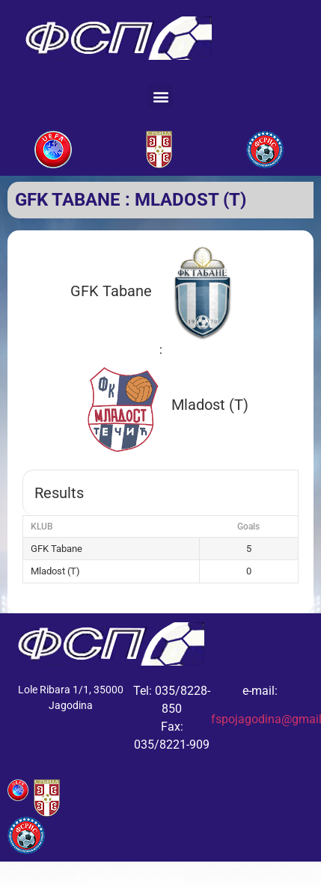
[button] (160, 96)
